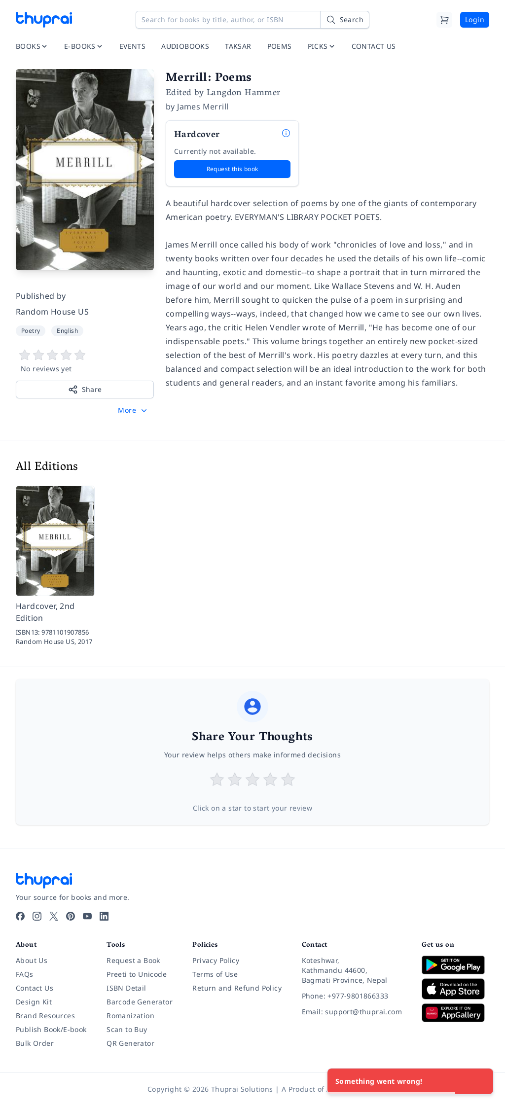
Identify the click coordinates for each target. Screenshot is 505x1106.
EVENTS (132, 46)
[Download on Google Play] (455, 965)
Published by (41, 295)
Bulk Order (35, 1043)
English (67, 330)
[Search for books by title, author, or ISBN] (252, 20)
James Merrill (202, 106)
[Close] (480, 1081)
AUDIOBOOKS (185, 46)
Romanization (130, 1015)
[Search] (344, 20)
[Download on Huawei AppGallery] (455, 1012)
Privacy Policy (215, 960)
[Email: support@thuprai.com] (354, 1012)
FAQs (25, 974)
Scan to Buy (127, 1029)
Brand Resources (45, 1015)
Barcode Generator (140, 1001)
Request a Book (133, 960)
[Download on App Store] (455, 988)
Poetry (30, 330)
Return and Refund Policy (237, 988)
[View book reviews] (85, 361)
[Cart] (444, 20)
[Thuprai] (44, 20)
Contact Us (34, 988)
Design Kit (34, 1001)
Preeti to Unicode (137, 974)
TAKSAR (238, 46)
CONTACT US (374, 46)
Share (85, 389)
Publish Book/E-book (51, 1029)
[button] (133, 410)
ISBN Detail (126, 988)
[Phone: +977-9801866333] (354, 996)
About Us (31, 960)
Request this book (232, 169)
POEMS (279, 46)
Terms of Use (215, 974)
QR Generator (130, 1043)
